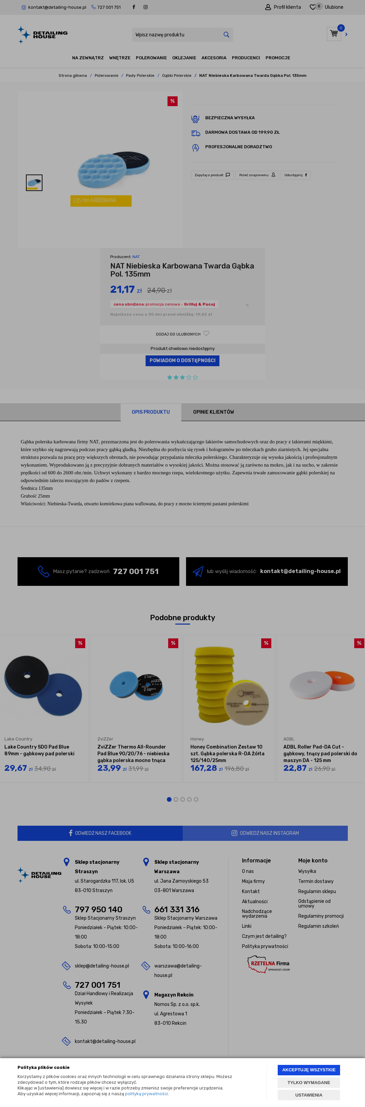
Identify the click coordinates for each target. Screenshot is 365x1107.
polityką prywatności (146, 1093)
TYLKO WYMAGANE (308, 1082)
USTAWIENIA (309, 1095)
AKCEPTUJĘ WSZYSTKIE (308, 1069)
